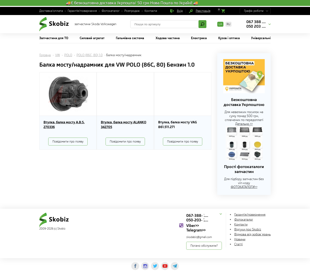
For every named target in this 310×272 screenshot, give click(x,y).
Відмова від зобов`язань (252, 234)
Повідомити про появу (67, 141)
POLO (68, 55)
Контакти (151, 11)
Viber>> (192, 225)
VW (57, 55)
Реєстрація (203, 11)
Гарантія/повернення (82, 11)
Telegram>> (196, 230)
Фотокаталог (111, 11)
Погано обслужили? (204, 245)
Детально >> (244, 124)
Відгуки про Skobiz (247, 229)
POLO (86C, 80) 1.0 (90, 55)
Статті (238, 244)
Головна (45, 55)
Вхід (180, 11)
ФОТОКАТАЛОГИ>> (244, 187)
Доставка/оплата (51, 11)
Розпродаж (132, 11)
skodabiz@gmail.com (199, 237)
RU (228, 24)
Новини (239, 239)
